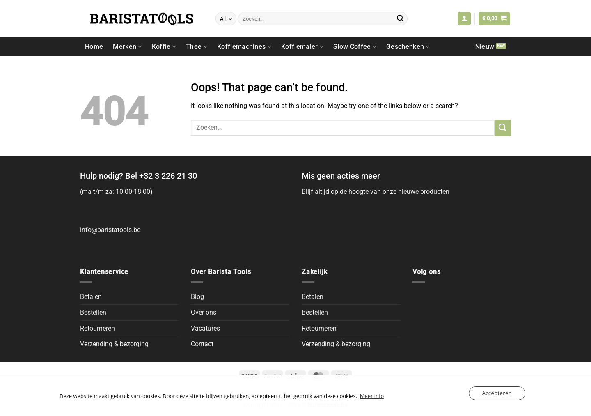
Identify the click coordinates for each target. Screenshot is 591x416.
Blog (197, 297)
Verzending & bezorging (114, 344)
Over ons (203, 312)
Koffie (164, 47)
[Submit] (400, 19)
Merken (127, 47)
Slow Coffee (354, 47)
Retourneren (97, 328)
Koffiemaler (302, 47)
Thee (196, 47)
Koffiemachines (244, 47)
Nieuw (485, 47)
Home (94, 47)
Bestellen (93, 312)
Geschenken (408, 47)
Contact (202, 344)
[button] (464, 18)
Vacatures (205, 328)
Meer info (372, 396)
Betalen (91, 297)
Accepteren (497, 393)
